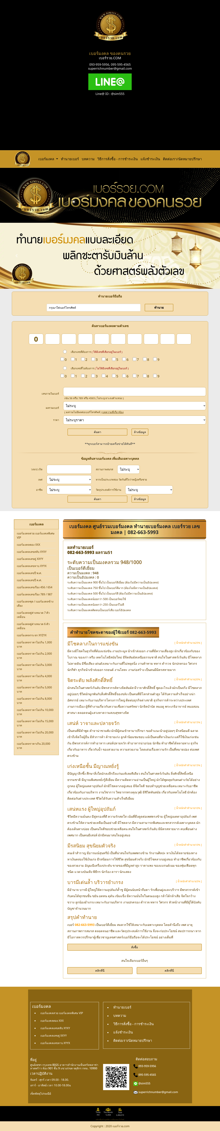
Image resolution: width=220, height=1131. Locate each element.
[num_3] (69, 339)
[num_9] (167, 339)
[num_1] (36, 339)
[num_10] (184, 339)
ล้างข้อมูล (140, 432)
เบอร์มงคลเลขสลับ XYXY (31, 552)
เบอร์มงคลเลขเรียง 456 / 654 (34, 587)
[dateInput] (69, 469)
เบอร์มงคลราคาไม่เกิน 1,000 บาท (34, 644)
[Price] (134, 420)
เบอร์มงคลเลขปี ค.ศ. (29, 580)
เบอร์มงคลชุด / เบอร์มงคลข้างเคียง (35, 604)
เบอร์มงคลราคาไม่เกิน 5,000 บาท (34, 689)
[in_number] (134, 391)
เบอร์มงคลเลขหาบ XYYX (31, 566)
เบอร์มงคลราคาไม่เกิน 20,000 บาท (35, 734)
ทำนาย (159, 307)
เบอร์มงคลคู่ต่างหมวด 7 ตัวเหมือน (33, 615)
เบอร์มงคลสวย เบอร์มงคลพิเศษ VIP (35, 535)
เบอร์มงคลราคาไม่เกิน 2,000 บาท (34, 656)
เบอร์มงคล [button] (46, 159)
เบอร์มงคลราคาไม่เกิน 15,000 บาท (35, 723)
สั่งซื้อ (134, 947)
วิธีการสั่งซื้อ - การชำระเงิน (117, 159)
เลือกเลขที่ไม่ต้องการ (100, 368)
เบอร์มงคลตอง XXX (28, 545)
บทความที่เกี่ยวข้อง (113, 412)
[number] (94, 307)
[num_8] (151, 339)
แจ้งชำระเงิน (150, 159)
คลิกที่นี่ (99, 970)
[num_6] (118, 339)
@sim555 (144, 1083)
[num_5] (101, 339)
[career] (69, 489)
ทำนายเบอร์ (70, 159)
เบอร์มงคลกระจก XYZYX (31, 635)
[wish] (149, 489)
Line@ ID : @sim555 (110, 94)
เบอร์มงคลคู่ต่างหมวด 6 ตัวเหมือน (33, 626)
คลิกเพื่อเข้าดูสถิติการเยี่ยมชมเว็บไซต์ (110, 1119)
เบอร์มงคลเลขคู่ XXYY (30, 559)
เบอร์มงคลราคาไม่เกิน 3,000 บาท (34, 667)
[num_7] (134, 339)
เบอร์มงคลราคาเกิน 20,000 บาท (33, 746)
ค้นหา (97, 432)
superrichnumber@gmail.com (110, 68)
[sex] (69, 479)
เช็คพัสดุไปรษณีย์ (40, 1093)
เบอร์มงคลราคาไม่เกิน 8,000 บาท (34, 701)
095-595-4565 (121, 64)
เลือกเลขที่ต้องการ (96, 352)
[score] (134, 405)
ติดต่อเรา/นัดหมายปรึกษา (182, 159)
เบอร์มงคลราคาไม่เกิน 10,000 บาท (35, 712)
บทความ (88, 159)
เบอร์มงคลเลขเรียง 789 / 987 (34, 594)
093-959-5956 (99, 64)
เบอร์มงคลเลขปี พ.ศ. (29, 573)
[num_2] (52, 339)
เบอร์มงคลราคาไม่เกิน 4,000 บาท (34, 678)
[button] (16, 256)
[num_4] (85, 339)
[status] (128, 469)
